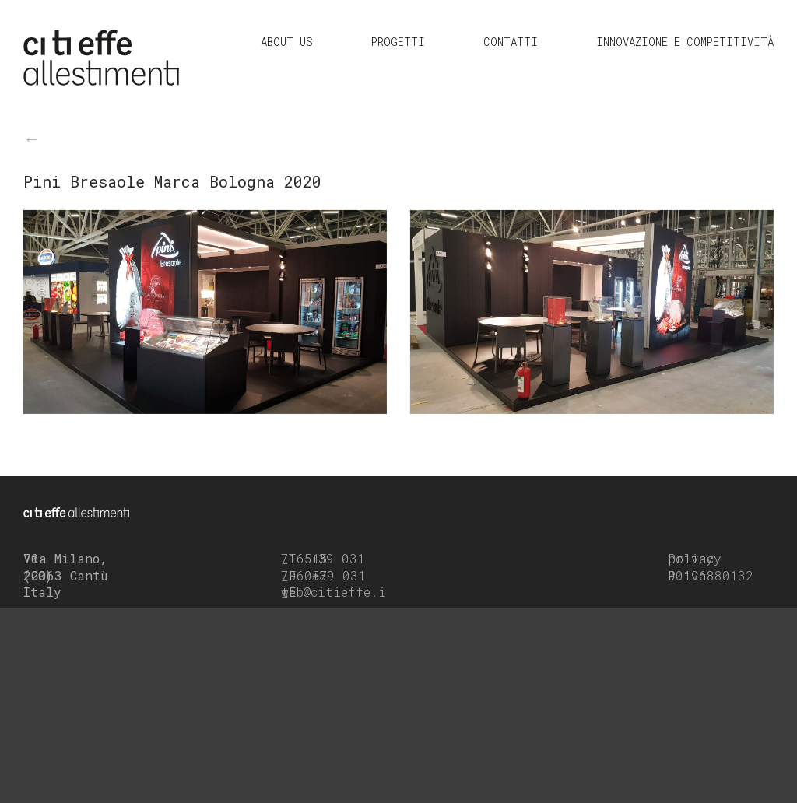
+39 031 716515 (323, 558)
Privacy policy (695, 558)
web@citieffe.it (333, 592)
